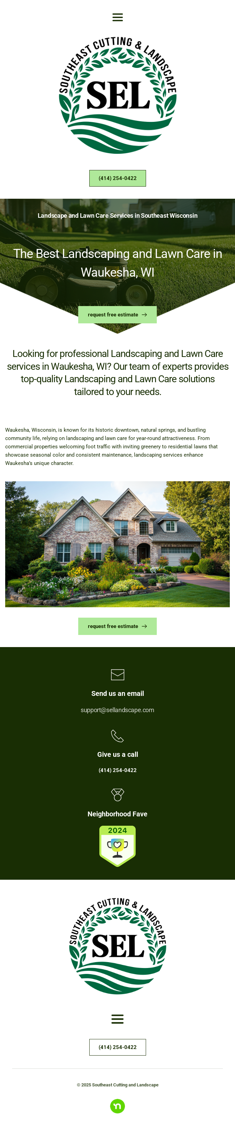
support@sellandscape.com (117, 710)
